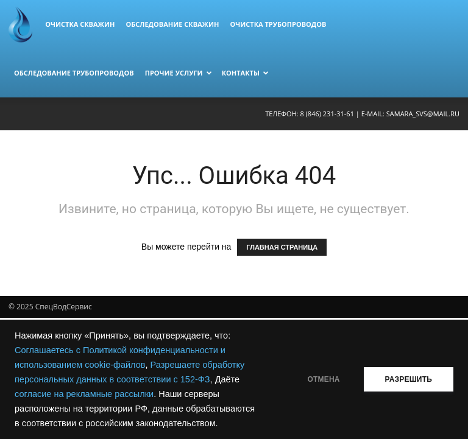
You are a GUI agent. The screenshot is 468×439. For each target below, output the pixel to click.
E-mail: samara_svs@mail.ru (410, 113)
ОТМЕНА (324, 379)
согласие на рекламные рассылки (84, 394)
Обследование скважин (172, 24)
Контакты (245, 72)
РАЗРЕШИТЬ (408, 379)
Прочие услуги (178, 72)
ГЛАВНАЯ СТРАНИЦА (281, 247)
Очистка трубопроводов (278, 24)
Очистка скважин (80, 24)
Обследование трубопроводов (74, 72)
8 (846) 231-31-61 (326, 113)
